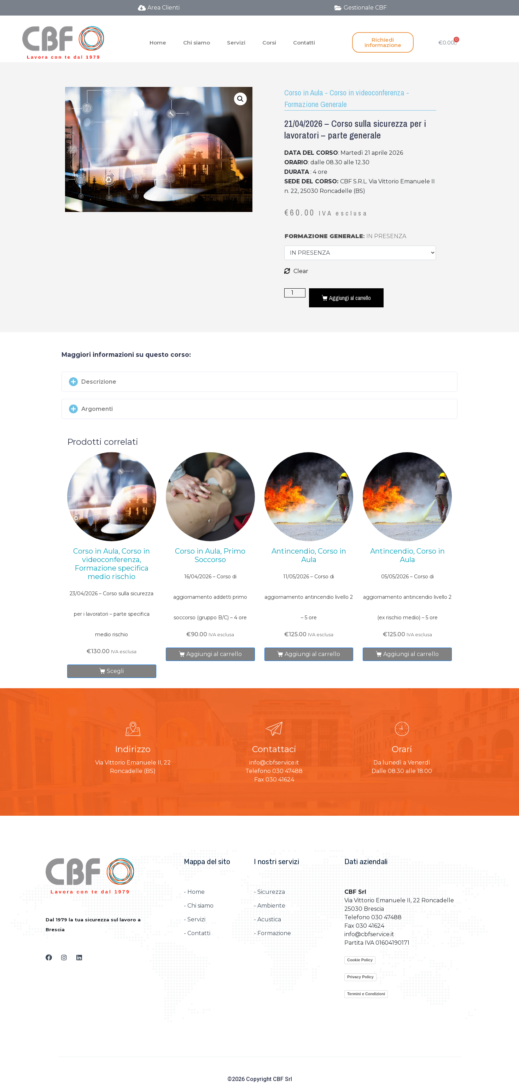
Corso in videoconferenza (367, 92)
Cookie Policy (360, 960)
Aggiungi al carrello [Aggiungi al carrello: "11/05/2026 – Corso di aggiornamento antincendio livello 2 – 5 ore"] (312, 654)
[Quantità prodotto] (294, 292)
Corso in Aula (303, 92)
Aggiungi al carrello (350, 298)
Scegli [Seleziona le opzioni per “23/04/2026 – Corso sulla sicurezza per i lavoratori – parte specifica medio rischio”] (115, 671)
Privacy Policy (360, 977)
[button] (259, 381)
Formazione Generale (315, 104)
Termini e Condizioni (366, 994)
